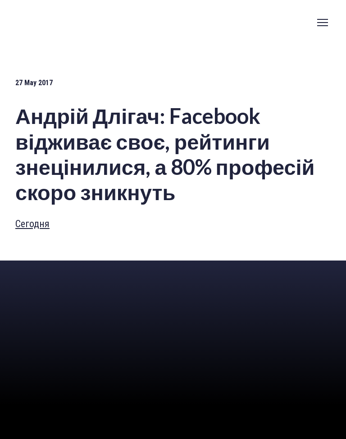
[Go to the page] (60, 22)
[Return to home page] (62, 278)
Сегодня (32, 223)
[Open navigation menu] (323, 23)
